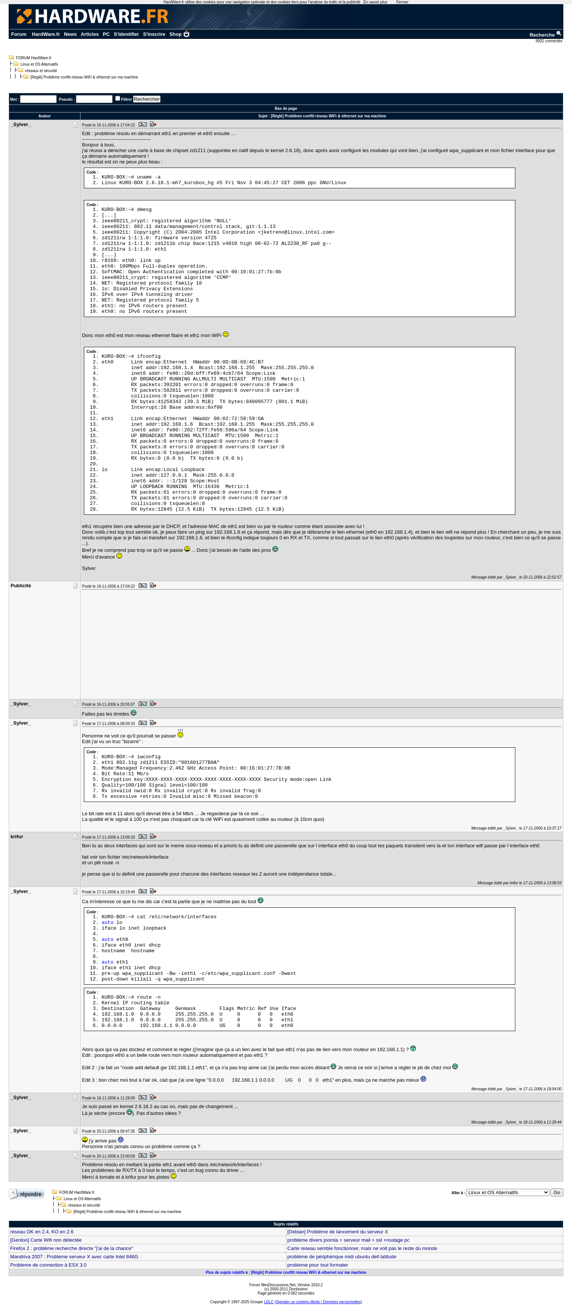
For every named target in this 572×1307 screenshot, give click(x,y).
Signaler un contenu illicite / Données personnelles (318, 1302)
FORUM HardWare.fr (34, 58)
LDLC (269, 1302)
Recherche (546, 35)
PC (106, 34)
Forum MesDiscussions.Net (272, 1285)
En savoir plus (375, 2)
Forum (18, 34)
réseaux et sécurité (41, 71)
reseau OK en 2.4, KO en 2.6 (42, 1232)
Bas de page (286, 108)
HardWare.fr (46, 34)
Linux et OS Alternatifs (39, 64)
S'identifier (126, 34)
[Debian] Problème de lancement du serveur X (338, 1232)
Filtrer (126, 99)
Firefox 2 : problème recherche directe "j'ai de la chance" (71, 1248)
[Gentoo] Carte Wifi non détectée (46, 1240)
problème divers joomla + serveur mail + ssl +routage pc (349, 1240)
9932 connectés (549, 41)
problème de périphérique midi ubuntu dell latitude (342, 1256)
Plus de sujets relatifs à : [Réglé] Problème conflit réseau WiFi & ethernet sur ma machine (286, 1272)
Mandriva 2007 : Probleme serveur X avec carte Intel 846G (74, 1256)
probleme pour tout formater (318, 1265)
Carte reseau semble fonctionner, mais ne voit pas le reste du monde (363, 1248)
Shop (179, 34)
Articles (90, 34)
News (70, 34)
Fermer (402, 2)
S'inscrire (154, 34)
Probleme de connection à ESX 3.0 (48, 1265)
